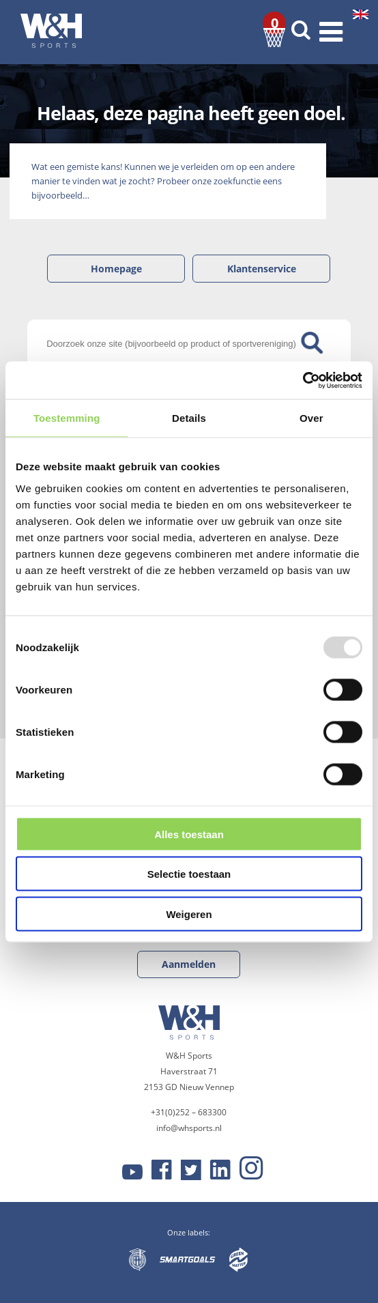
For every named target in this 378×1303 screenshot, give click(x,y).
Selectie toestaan (189, 874)
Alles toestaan (189, 834)
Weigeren (189, 913)
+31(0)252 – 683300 (189, 1112)
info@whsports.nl (189, 1128)
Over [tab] (311, 418)
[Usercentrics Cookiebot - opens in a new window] (302, 380)
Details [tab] (189, 418)
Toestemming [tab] (66, 418)
